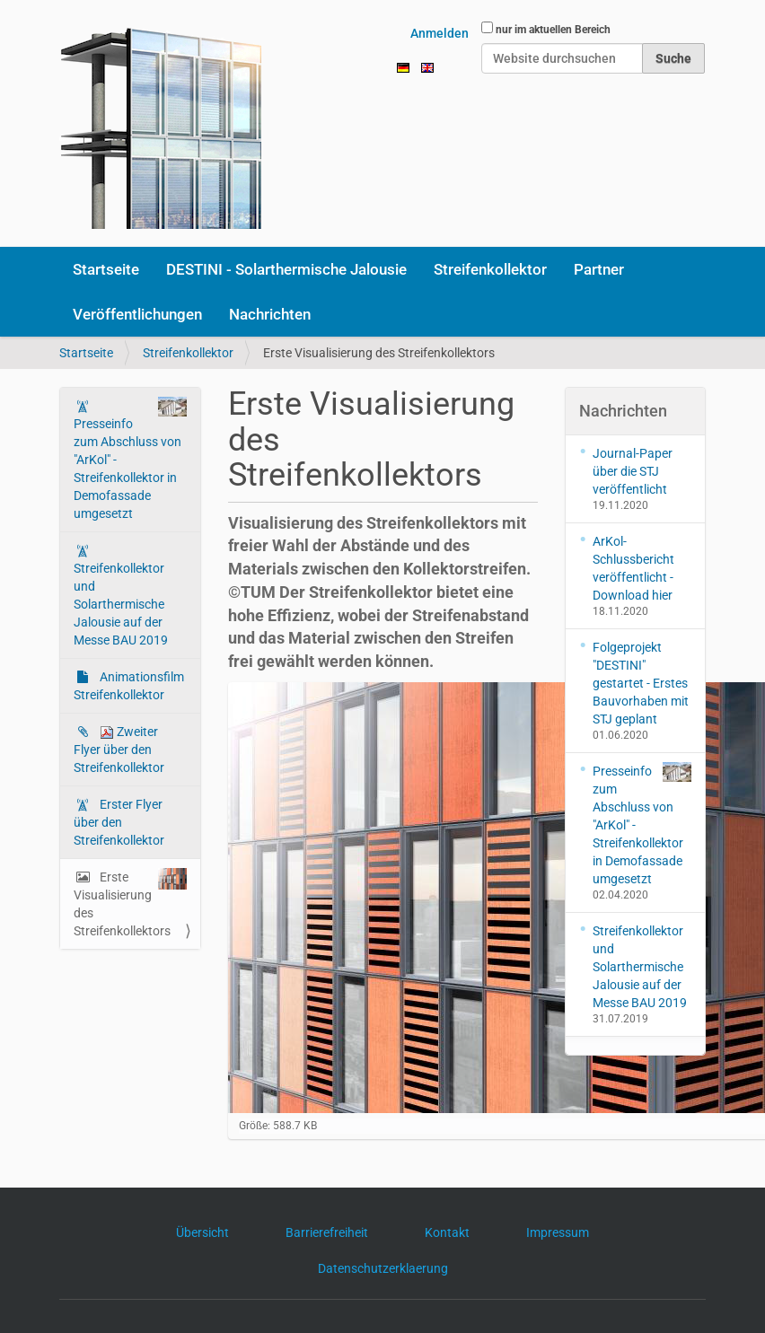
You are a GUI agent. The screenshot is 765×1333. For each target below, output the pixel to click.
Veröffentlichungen (137, 314)
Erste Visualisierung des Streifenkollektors (130, 903)
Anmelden (439, 33)
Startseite (106, 269)
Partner (599, 269)
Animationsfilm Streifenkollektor (129, 686)
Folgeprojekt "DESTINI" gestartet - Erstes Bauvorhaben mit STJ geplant (641, 683)
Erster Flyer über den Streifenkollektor (119, 822)
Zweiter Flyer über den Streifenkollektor (119, 749)
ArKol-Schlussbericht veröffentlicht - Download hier (633, 568)
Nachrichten (270, 314)
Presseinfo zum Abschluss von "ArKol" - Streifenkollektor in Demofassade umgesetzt (130, 459)
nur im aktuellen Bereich (553, 29)
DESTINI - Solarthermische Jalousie (286, 269)
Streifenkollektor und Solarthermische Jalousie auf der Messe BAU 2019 (121, 604)
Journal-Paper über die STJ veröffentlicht (633, 471)
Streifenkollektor (490, 269)
